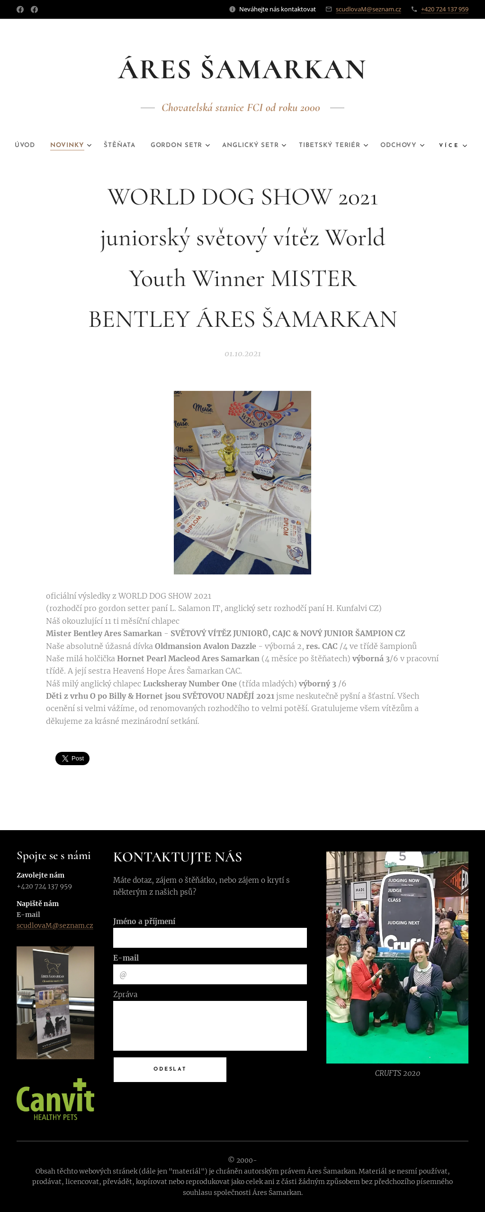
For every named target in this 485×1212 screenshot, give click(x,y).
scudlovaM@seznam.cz (368, 9)
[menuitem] (38, 145)
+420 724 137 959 (444, 9)
